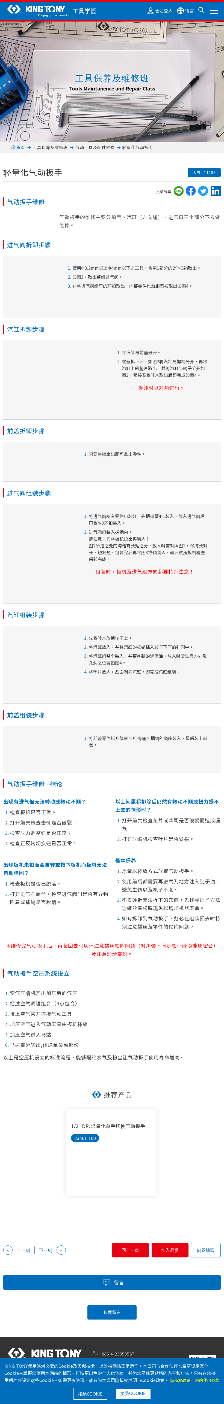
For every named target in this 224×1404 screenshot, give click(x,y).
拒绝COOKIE (90, 1393)
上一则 (16, 1250)
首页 (18, 147)
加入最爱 (164, 1250)
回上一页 (113, 1250)
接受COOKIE (133, 1393)
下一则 (52, 1250)
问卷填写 (205, 1250)
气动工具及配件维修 (95, 147)
